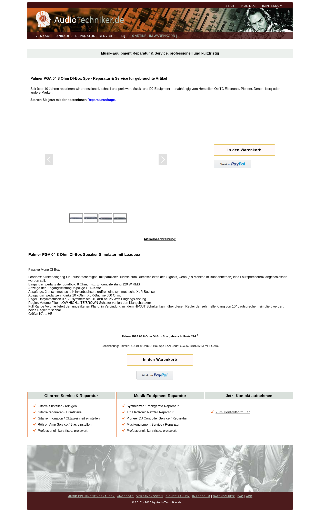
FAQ (122, 36)
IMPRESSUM (272, 5)
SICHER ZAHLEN (177, 496)
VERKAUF (43, 36)
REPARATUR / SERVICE (94, 36)
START (231, 5)
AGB (249, 496)
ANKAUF (63, 36)
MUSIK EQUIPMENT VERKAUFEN (91, 496)
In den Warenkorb (243, 150)
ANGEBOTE (125, 496)
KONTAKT (249, 5)
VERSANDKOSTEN (149, 496)
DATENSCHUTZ (224, 496)
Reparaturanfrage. (102, 100)
